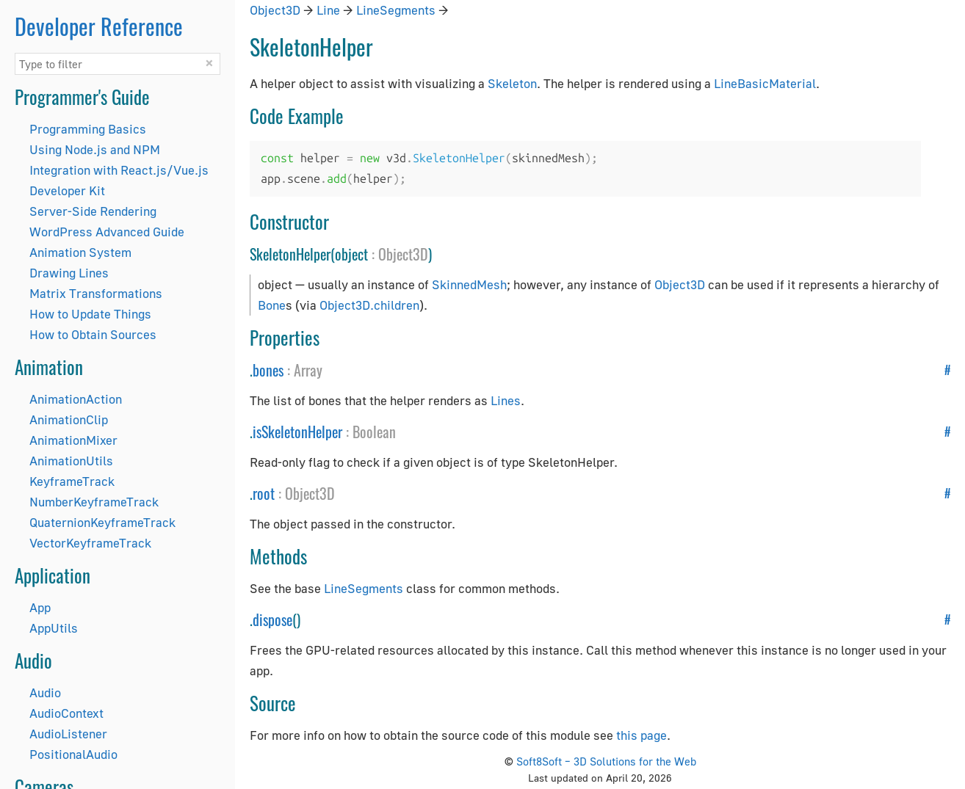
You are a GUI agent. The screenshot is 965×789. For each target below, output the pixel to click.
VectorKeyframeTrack (90, 542)
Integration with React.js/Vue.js (119, 170)
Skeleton (512, 83)
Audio (45, 692)
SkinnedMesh (469, 284)
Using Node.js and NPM (94, 149)
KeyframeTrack (72, 481)
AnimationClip (68, 419)
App (40, 607)
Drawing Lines (69, 272)
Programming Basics (87, 129)
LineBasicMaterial (765, 83)
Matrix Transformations (95, 293)
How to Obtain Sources (92, 334)
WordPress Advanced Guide (106, 231)
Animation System (80, 252)
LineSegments (395, 10)
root (264, 493)
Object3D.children (369, 305)
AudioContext (66, 713)
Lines (506, 400)
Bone (272, 305)
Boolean (374, 432)
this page (641, 735)
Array (308, 370)
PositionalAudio (73, 754)
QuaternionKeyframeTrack (102, 522)
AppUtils (53, 628)
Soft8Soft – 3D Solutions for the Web (606, 761)
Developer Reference (99, 26)
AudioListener (68, 733)
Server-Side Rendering (92, 211)
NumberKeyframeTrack (94, 501)
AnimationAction (75, 399)
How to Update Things (90, 313)
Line (328, 10)
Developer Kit (67, 190)
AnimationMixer (73, 440)
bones (268, 370)
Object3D (275, 10)
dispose (272, 619)
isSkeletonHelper (297, 432)
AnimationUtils (71, 460)
